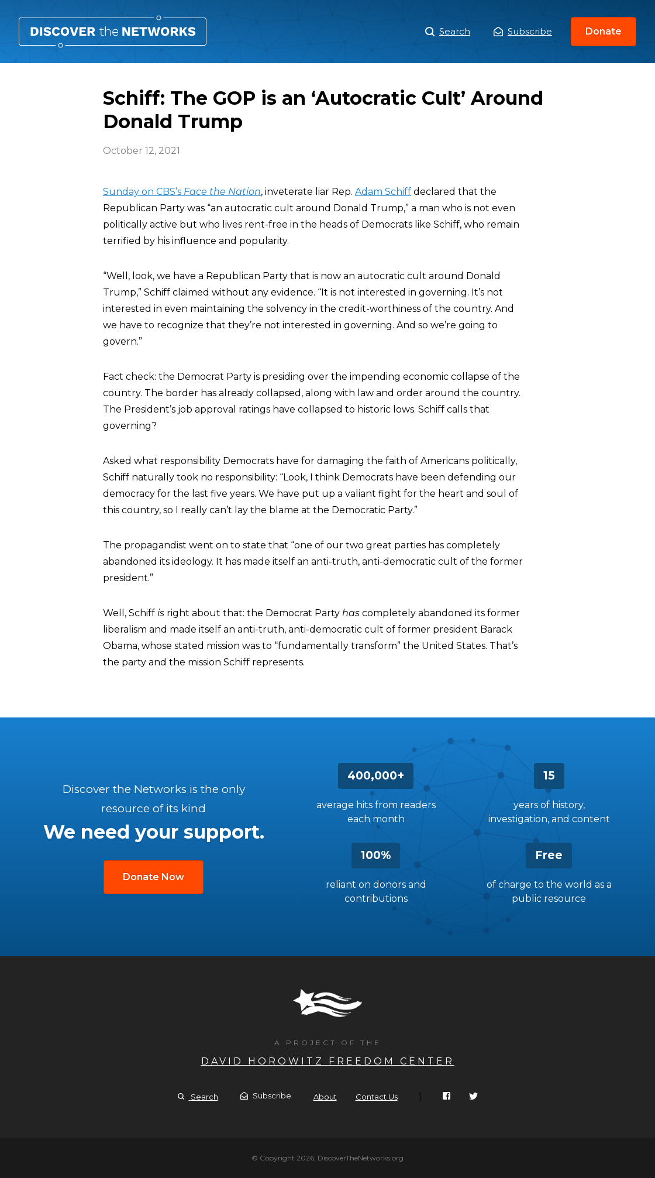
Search (447, 31)
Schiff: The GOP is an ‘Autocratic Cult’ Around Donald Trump (112, 31)
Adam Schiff (383, 191)
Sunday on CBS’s (182, 191)
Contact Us (377, 1096)
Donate (603, 31)
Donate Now (153, 876)
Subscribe (523, 31)
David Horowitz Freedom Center (327, 1061)
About (325, 1096)
